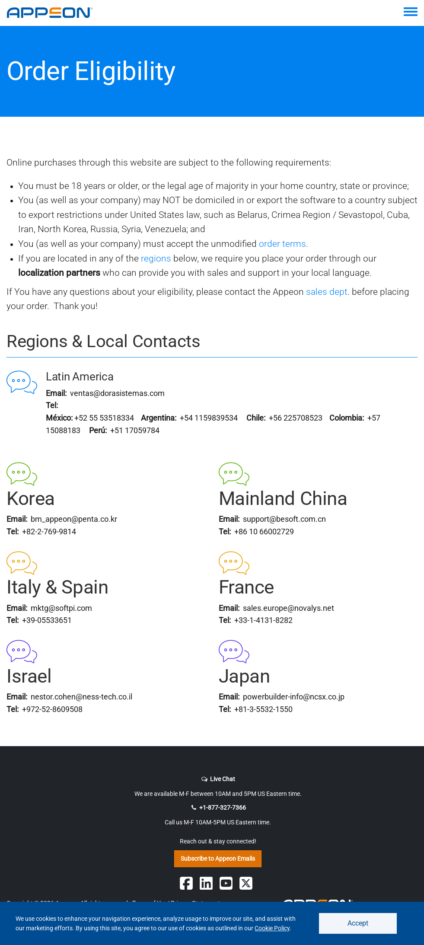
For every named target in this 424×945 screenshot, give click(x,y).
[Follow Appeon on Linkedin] (206, 883)
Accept (357, 923)
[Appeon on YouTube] (226, 883)
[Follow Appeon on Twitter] (246, 883)
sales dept (326, 292)
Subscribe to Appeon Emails (218, 858)
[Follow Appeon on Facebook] (186, 883)
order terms (282, 244)
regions (156, 258)
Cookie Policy (272, 928)
